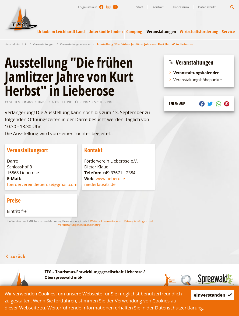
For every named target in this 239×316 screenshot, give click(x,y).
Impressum (181, 7)
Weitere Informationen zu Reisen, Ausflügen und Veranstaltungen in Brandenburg (105, 223)
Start (139, 7)
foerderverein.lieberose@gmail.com (42, 184)
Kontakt (158, 7)
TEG (24, 44)
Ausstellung (62, 102)
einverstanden (211, 295)
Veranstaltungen (43, 44)
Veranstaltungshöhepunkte (195, 79)
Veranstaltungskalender (75, 44)
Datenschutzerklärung (179, 308)
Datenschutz (207, 7)
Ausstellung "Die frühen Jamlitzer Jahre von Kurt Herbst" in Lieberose (145, 44)
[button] (232, 6)
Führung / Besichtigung (93, 102)
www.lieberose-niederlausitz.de (105, 181)
